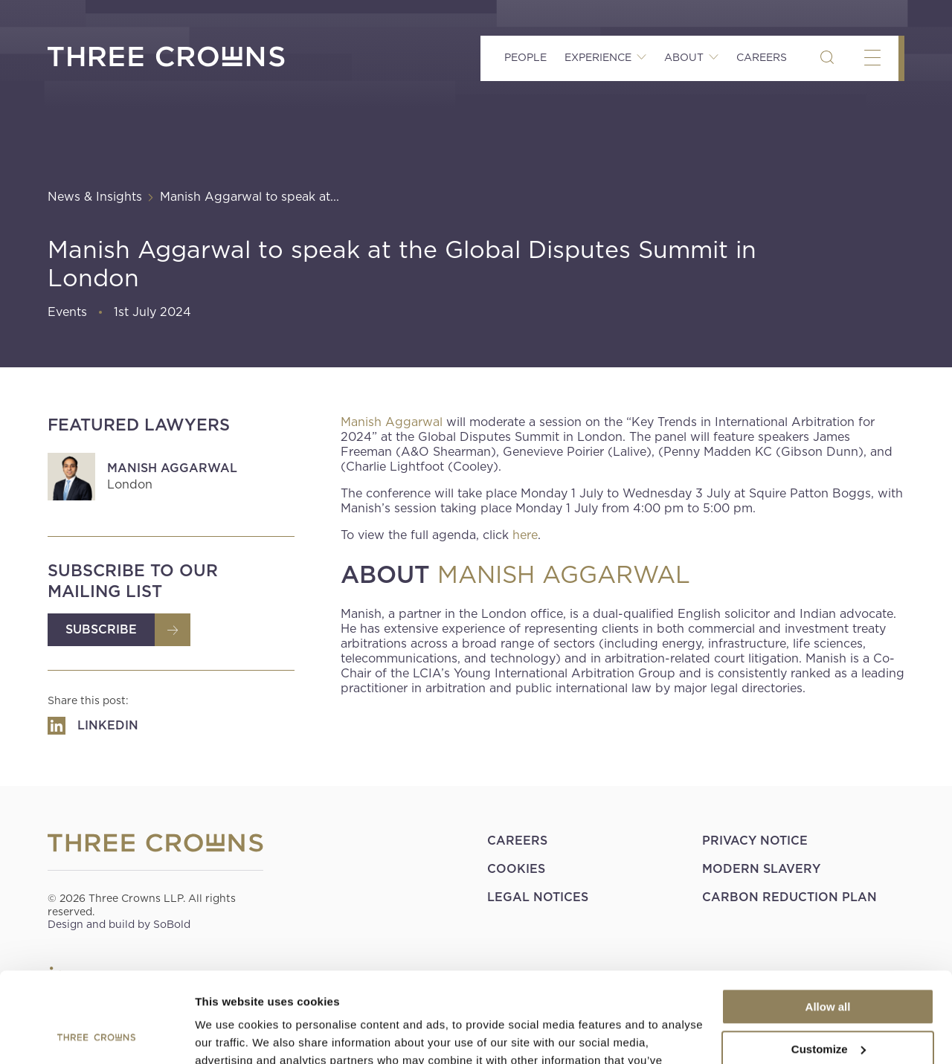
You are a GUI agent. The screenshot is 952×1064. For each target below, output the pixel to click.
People (525, 57)
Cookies (516, 869)
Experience (598, 57)
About (684, 57)
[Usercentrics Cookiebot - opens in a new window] (96, 1035)
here (525, 535)
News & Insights (95, 197)
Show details (229, 1034)
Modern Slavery (761, 869)
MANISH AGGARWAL (563, 575)
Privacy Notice (755, 841)
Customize (828, 964)
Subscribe (101, 629)
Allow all (828, 922)
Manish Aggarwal (172, 468)
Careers (761, 57)
